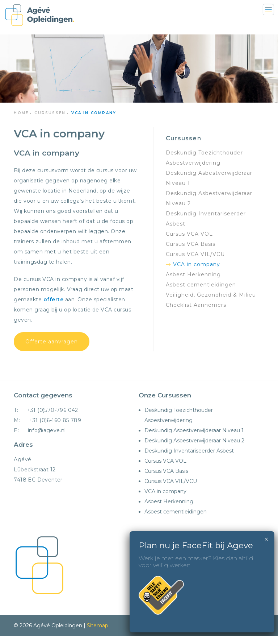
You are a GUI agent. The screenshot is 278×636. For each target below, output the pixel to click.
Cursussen (50, 113)
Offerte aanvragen (51, 341)
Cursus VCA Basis (166, 471)
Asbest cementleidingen (201, 284)
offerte (53, 299)
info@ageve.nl (47, 430)
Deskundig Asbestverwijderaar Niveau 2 (194, 440)
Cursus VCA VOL (165, 461)
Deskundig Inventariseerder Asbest (189, 450)
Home (21, 113)
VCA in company (196, 264)
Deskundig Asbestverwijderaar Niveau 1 (194, 430)
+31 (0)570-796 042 (52, 410)
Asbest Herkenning (193, 274)
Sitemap (97, 625)
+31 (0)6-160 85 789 (55, 420)
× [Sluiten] (266, 165)
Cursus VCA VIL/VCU (170, 481)
